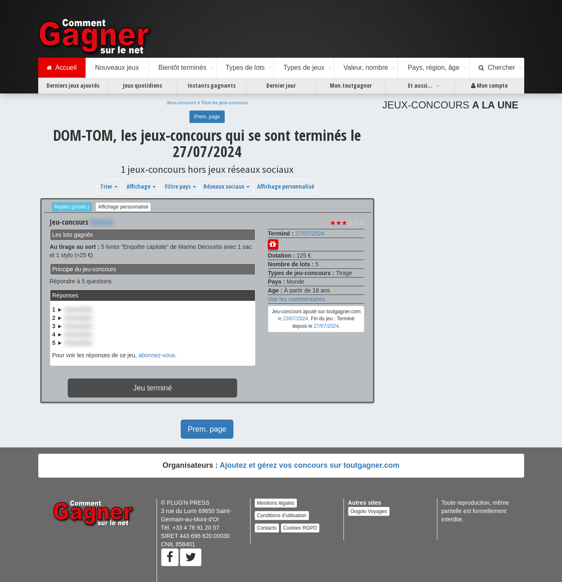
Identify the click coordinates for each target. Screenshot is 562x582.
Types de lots (245, 67)
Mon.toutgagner (351, 85)
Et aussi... (420, 85)
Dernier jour (281, 85)
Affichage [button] (141, 186)
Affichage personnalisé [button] (285, 186)
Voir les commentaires (296, 299)
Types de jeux (303, 67)
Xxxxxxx (102, 222)
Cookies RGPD (300, 528)
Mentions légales (275, 503)
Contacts (267, 528)
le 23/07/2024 (293, 319)
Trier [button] (109, 186)
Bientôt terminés (182, 67)
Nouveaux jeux (117, 67)
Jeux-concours (181, 102)
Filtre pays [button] (180, 186)
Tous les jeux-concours (224, 102)
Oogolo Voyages (369, 511)
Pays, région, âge (434, 67)
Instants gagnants (212, 85)
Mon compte (489, 85)
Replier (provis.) (72, 207)
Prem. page (207, 117)
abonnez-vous (156, 355)
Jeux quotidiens (142, 85)
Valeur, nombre (366, 67)
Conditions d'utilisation (282, 515)
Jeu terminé (152, 388)
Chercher (497, 68)
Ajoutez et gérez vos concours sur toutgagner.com (310, 465)
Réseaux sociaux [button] (227, 186)
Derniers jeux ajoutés (73, 85)
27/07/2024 (309, 233)
